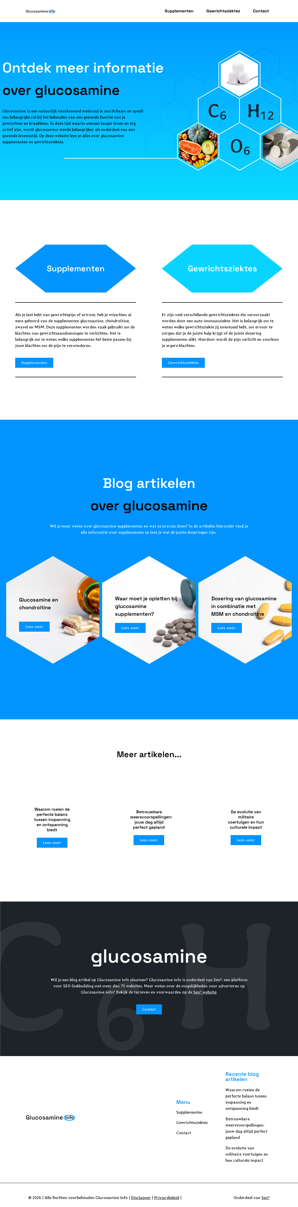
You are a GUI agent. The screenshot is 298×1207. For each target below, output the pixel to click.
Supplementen (179, 11)
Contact (261, 11)
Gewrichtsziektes (223, 11)
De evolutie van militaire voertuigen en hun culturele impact (246, 1154)
